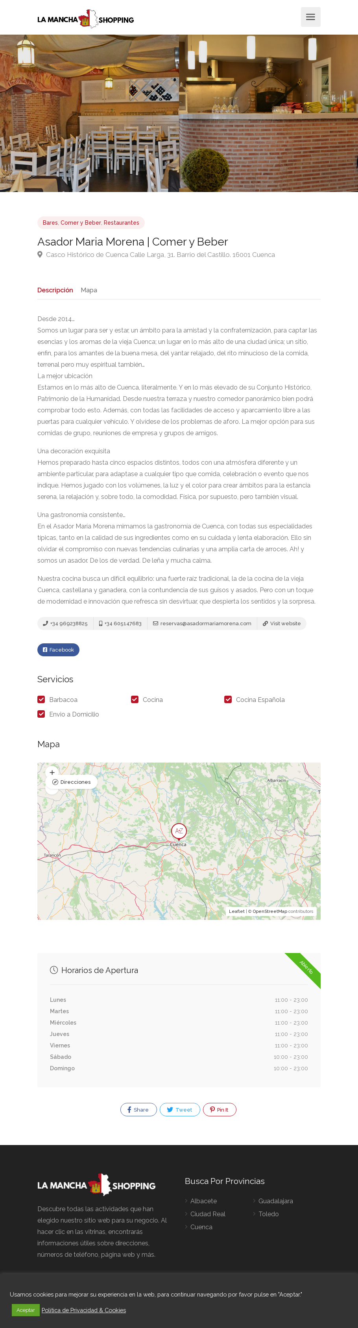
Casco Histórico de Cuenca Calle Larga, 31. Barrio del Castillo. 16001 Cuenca (156, 255)
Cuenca (201, 1229)
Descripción (54, 290)
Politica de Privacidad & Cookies (84, 1310)
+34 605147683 (120, 625)
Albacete (203, 1203)
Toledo (268, 1216)
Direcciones (75, 780)
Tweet (179, 1112)
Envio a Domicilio (74, 717)
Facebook (58, 653)
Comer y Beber (81, 223)
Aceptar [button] (26, 1310)
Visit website (282, 625)
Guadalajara (275, 1203)
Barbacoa (63, 702)
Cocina (153, 702)
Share (138, 1112)
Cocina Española (260, 702)
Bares (50, 223)
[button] (52, 791)
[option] (268, 113)
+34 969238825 (65, 625)
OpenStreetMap (270, 914)
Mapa (87, 290)
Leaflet (237, 914)
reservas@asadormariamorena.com (202, 625)
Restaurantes (121, 223)
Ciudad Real (207, 1216)
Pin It (219, 1112)
